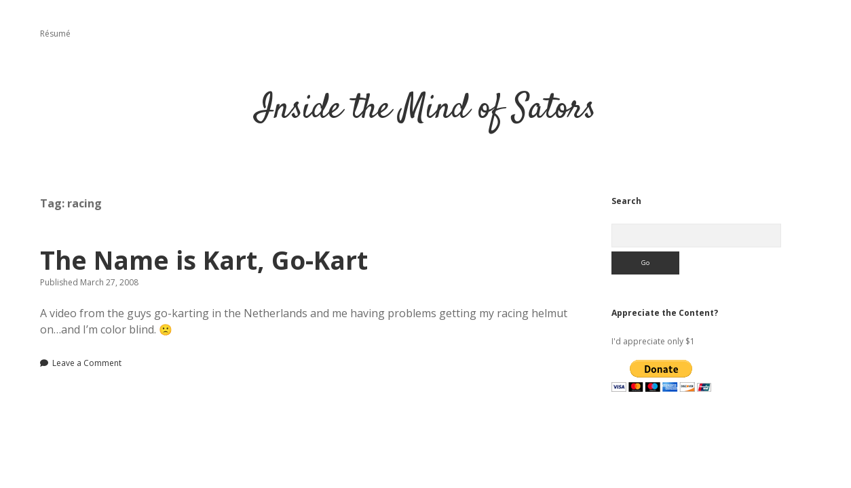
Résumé (55, 33)
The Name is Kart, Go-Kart (204, 260)
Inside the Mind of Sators (426, 109)
